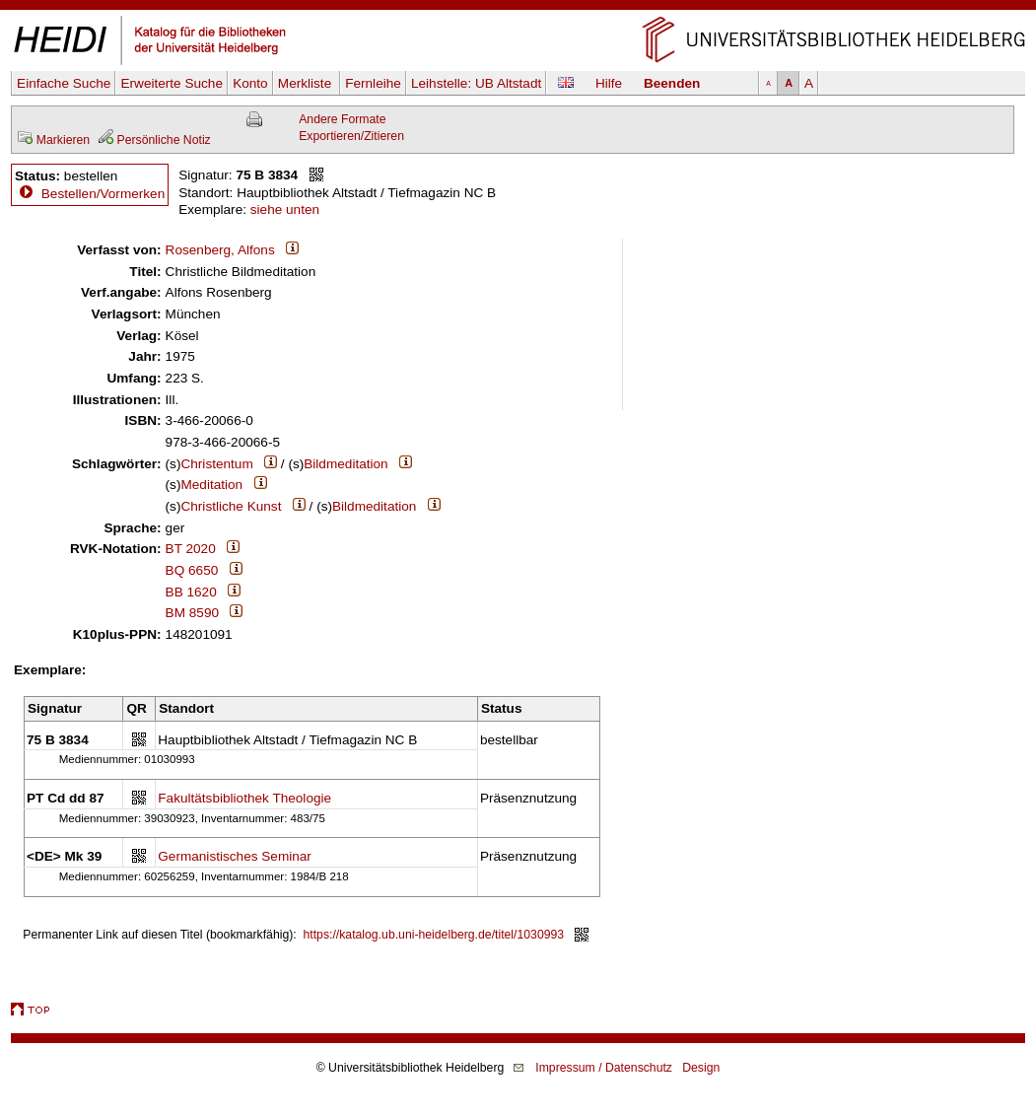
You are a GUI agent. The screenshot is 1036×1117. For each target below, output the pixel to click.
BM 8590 (192, 612)
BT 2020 (191, 548)
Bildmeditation (345, 463)
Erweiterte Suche (171, 83)
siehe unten (284, 209)
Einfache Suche (63, 83)
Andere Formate (342, 119)
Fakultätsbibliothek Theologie (244, 798)
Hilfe (608, 83)
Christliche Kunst (230, 506)
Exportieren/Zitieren (351, 136)
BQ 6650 (192, 570)
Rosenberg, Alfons (220, 250)
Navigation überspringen (518, 8)
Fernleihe (373, 83)
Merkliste (306, 83)
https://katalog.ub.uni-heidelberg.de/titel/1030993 (434, 935)
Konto (250, 83)
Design (701, 1068)
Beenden (672, 83)
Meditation (211, 484)
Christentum (216, 463)
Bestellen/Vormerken (103, 193)
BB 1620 (191, 592)
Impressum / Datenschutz (603, 1068)
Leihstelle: (476, 83)
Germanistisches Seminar (234, 856)
